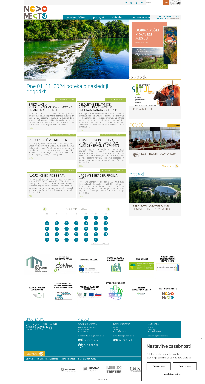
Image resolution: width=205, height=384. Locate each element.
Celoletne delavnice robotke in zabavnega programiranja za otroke (99, 107)
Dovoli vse (159, 366)
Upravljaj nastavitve (172, 374)
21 (76, 234)
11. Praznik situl (143, 109)
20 (66, 234)
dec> (108, 209)
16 (96, 228)
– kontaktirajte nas (166, 17)
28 (76, 239)
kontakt (172, 2)
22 (86, 234)
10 (105, 223)
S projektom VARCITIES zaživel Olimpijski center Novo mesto (151, 208)
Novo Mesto (41, 12)
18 (47, 234)
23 (96, 234)
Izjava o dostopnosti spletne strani (42, 359)
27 (66, 239)
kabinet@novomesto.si (126, 336)
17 (105, 228)
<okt (45, 209)
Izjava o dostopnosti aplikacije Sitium (78, 359)
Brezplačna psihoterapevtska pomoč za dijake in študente (50, 107)
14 (76, 228)
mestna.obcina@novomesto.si (93, 336)
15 (86, 228)
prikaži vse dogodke (100, 243)
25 (47, 239)
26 (57, 239)
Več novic (168, 166)
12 (57, 228)
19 (57, 234)
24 (105, 234)
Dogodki (29, 79)
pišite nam (35, 354)
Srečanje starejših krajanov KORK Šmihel (154, 155)
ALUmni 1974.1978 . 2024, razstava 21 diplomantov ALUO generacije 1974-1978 (99, 142)
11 (47, 228)
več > (31, 128)
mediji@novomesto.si (160, 336)
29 (86, 239)
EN (178, 2)
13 (66, 228)
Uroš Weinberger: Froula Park (98, 177)
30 (96, 239)
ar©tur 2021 (102, 379)
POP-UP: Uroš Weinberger (48, 140)
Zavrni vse (185, 366)
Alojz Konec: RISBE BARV (47, 175)
